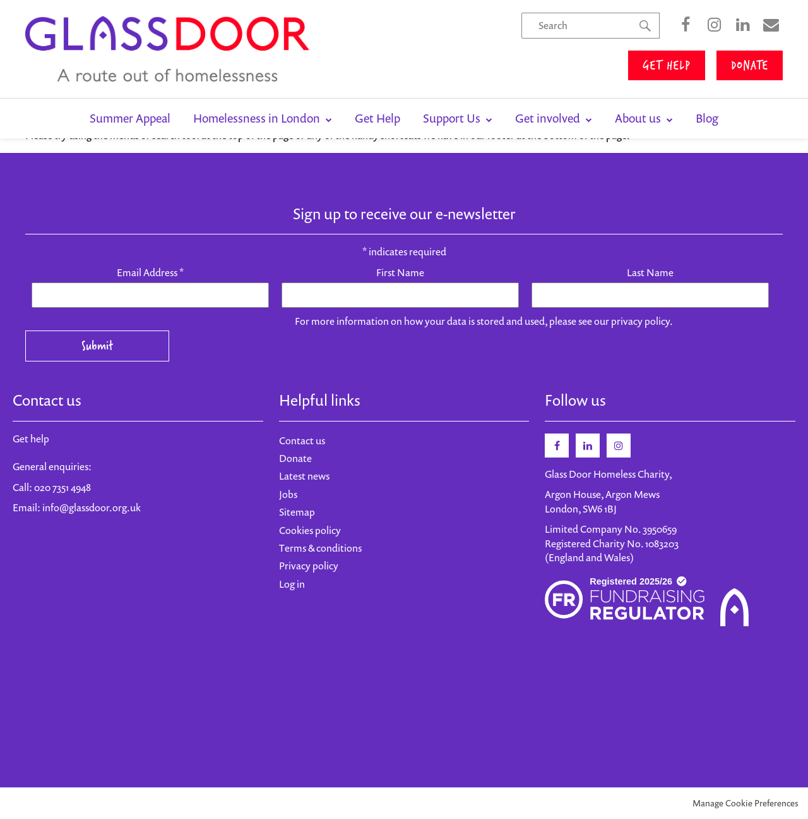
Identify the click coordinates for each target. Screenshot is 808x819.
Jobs (288, 494)
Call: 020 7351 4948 (52, 487)
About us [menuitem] (639, 118)
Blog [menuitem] (707, 118)
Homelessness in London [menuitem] (258, 118)
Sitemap (297, 512)
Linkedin (588, 446)
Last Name (650, 272)
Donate (295, 458)
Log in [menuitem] (292, 584)
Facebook (686, 25)
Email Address (150, 272)
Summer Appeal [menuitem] (130, 118)
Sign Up (771, 25)
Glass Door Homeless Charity (167, 49)
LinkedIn (742, 25)
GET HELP (667, 65)
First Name (400, 272)
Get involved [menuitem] (549, 118)
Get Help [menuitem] (377, 118)
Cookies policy (310, 530)
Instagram (714, 25)
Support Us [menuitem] (453, 118)
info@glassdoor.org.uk (91, 507)
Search (645, 38)
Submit (97, 345)
